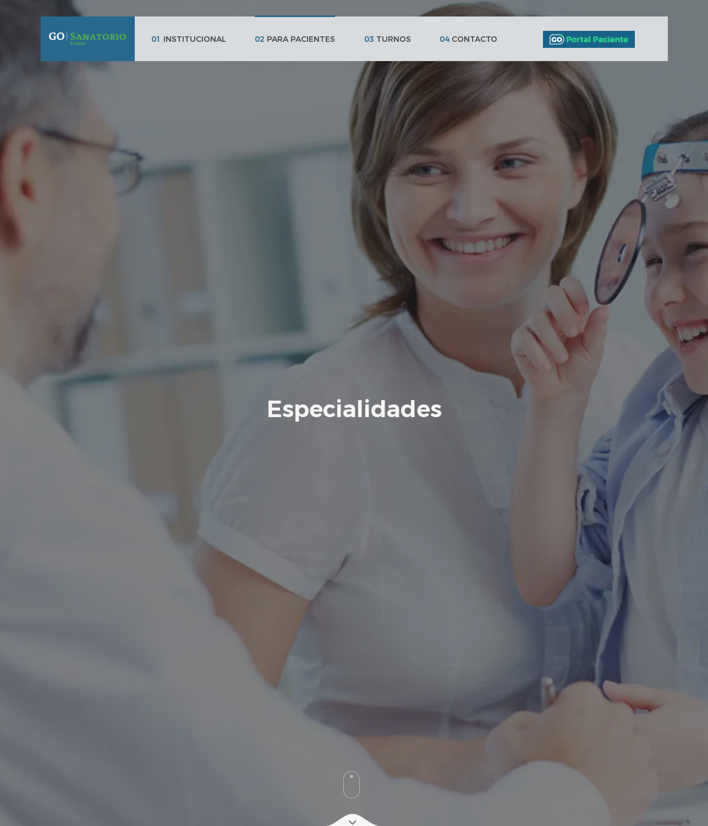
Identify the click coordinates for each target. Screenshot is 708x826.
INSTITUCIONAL (188, 39)
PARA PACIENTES (295, 39)
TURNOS (387, 39)
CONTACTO (468, 39)
